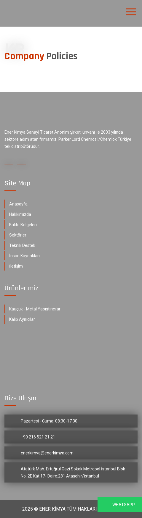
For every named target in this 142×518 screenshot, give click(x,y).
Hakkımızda (20, 214)
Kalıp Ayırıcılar (22, 319)
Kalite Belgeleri (23, 224)
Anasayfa (18, 204)
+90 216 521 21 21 (38, 437)
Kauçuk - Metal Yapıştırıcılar (34, 309)
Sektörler (17, 235)
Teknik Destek (22, 245)
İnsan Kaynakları (24, 255)
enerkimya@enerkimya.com (47, 453)
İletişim (16, 266)
